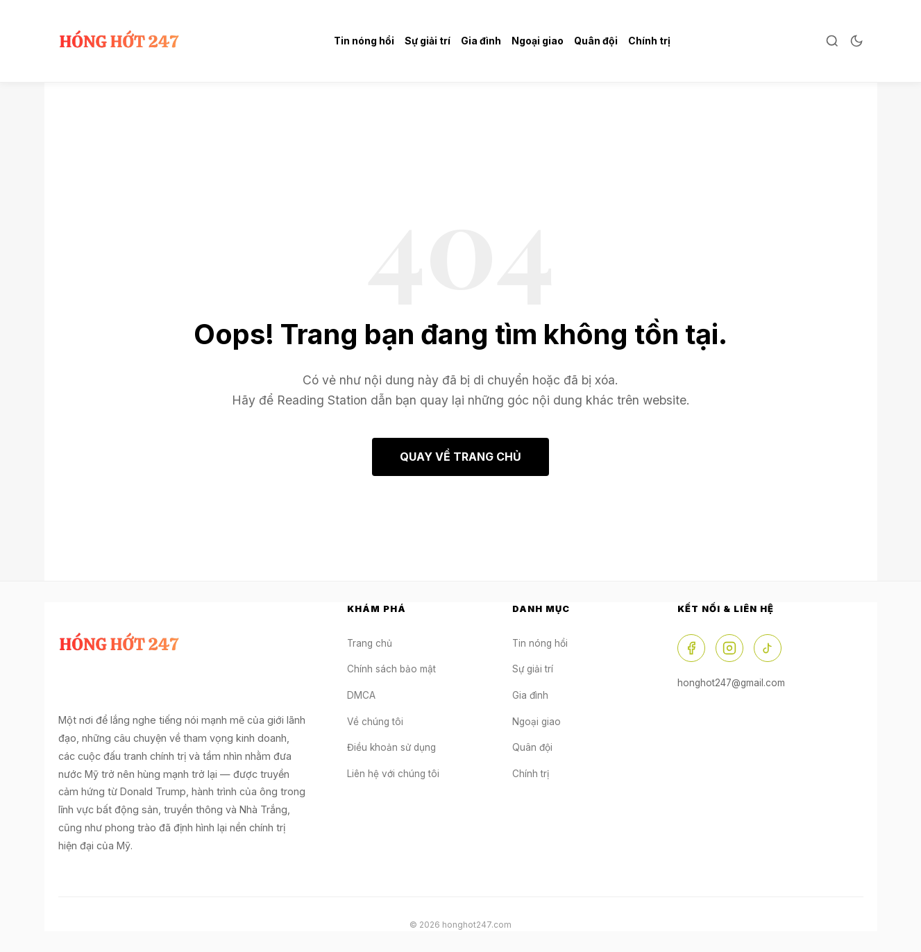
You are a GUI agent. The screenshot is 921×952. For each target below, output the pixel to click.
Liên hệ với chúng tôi (393, 773)
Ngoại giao (538, 40)
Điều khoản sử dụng (391, 747)
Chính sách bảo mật (391, 668)
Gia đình (481, 40)
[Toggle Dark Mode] (856, 41)
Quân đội (596, 40)
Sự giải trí (427, 40)
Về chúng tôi (375, 721)
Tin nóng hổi (364, 40)
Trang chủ (369, 643)
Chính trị (649, 40)
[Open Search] (832, 41)
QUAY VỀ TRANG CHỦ (460, 457)
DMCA (361, 695)
